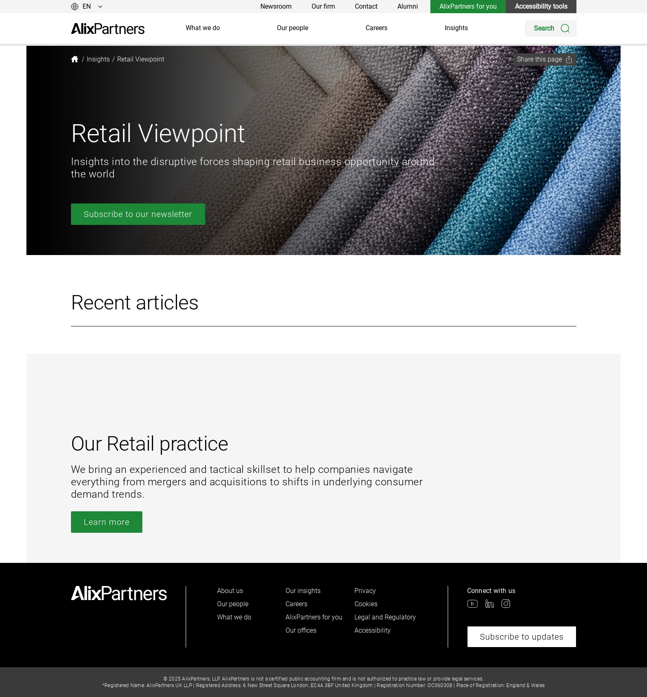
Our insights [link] (303, 591)
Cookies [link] (366, 604)
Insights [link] (456, 28)
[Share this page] (545, 59)
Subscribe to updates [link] (522, 637)
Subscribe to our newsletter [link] (138, 214)
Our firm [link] (323, 6)
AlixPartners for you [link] (468, 6)
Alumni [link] (407, 6)
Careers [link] (376, 28)
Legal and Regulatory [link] (385, 617)
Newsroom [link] (276, 6)
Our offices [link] (301, 630)
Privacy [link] (365, 591)
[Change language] (87, 6)
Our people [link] (292, 28)
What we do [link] (203, 28)
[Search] (550, 28)
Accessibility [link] (372, 630)
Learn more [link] (107, 522)
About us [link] (230, 591)
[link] (107, 28)
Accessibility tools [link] (541, 6)
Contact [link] (366, 6)
